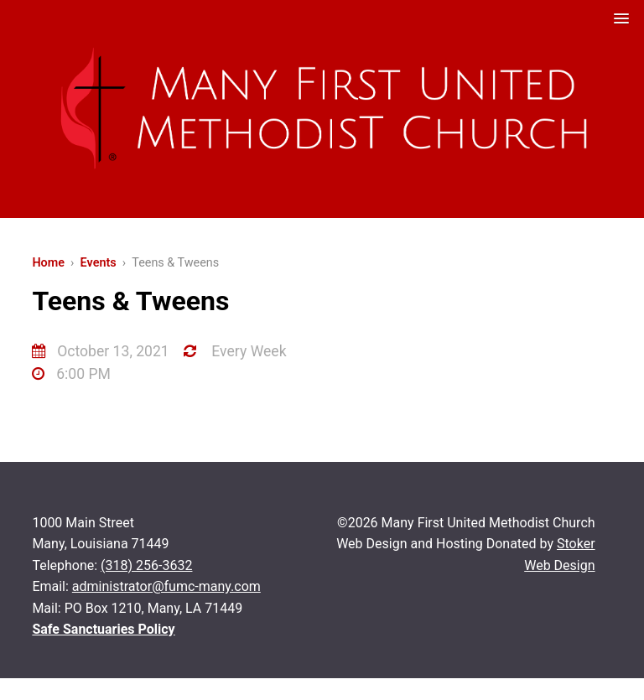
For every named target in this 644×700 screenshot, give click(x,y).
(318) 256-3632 (146, 565)
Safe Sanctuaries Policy (103, 629)
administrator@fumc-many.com (166, 586)
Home (48, 263)
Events (98, 263)
